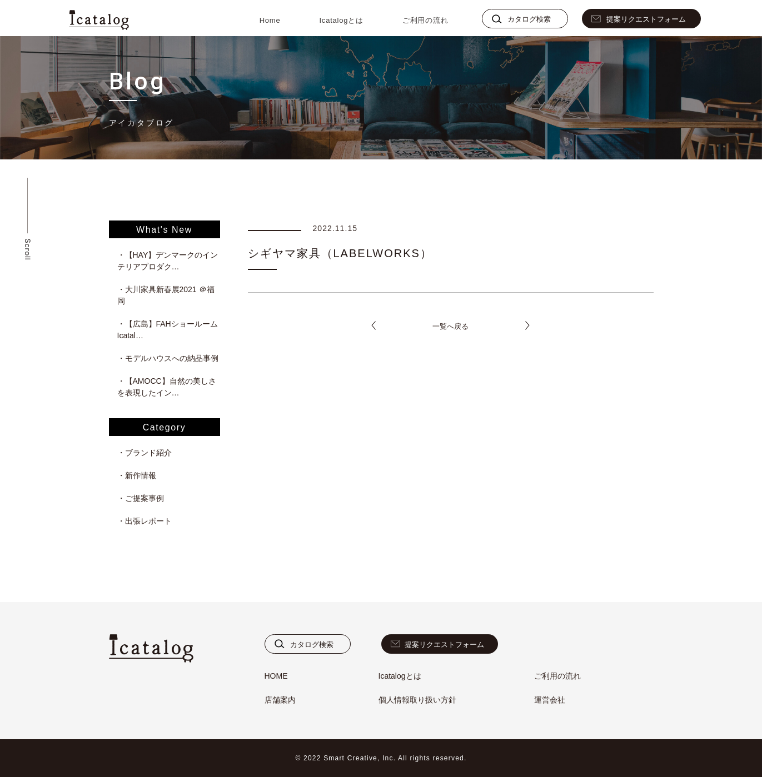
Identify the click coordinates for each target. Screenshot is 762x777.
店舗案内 (280, 699)
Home (270, 20)
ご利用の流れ (425, 20)
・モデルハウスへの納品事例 (167, 358)
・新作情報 (136, 475)
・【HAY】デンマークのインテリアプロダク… (167, 260)
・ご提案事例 (140, 498)
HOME (276, 675)
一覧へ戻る (450, 326)
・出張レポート (144, 521)
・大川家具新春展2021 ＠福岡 (166, 295)
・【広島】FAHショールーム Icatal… (168, 329)
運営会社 (549, 699)
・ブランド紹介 (144, 452)
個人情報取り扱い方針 (417, 699)
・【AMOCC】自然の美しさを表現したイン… (166, 387)
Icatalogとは (341, 20)
